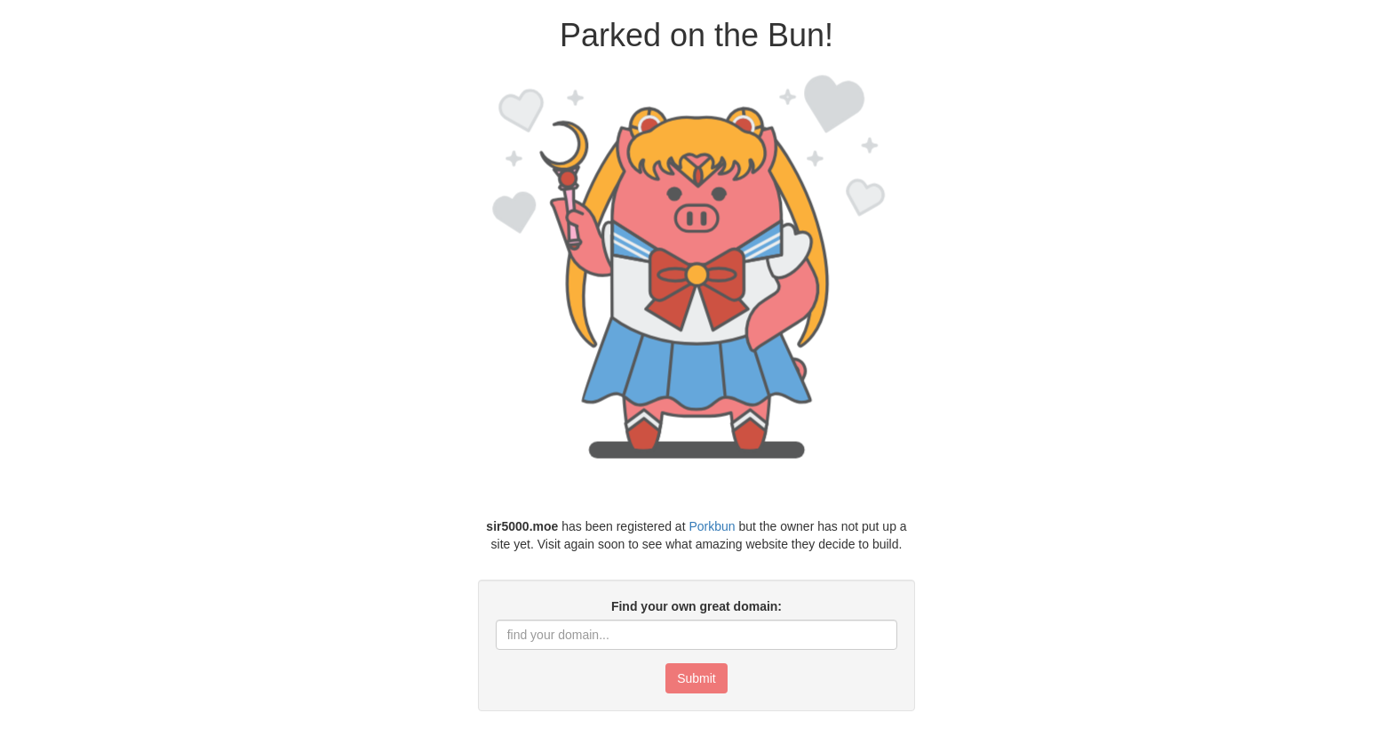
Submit (696, 678)
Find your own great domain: (696, 606)
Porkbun (712, 526)
